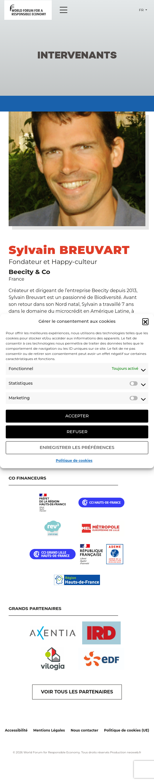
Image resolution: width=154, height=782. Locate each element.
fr (142, 10)
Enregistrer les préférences (77, 447)
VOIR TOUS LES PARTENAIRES (77, 692)
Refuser (77, 431)
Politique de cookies (74, 460)
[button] (145, 321)
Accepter (77, 416)
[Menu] (63, 10)
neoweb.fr (134, 752)
